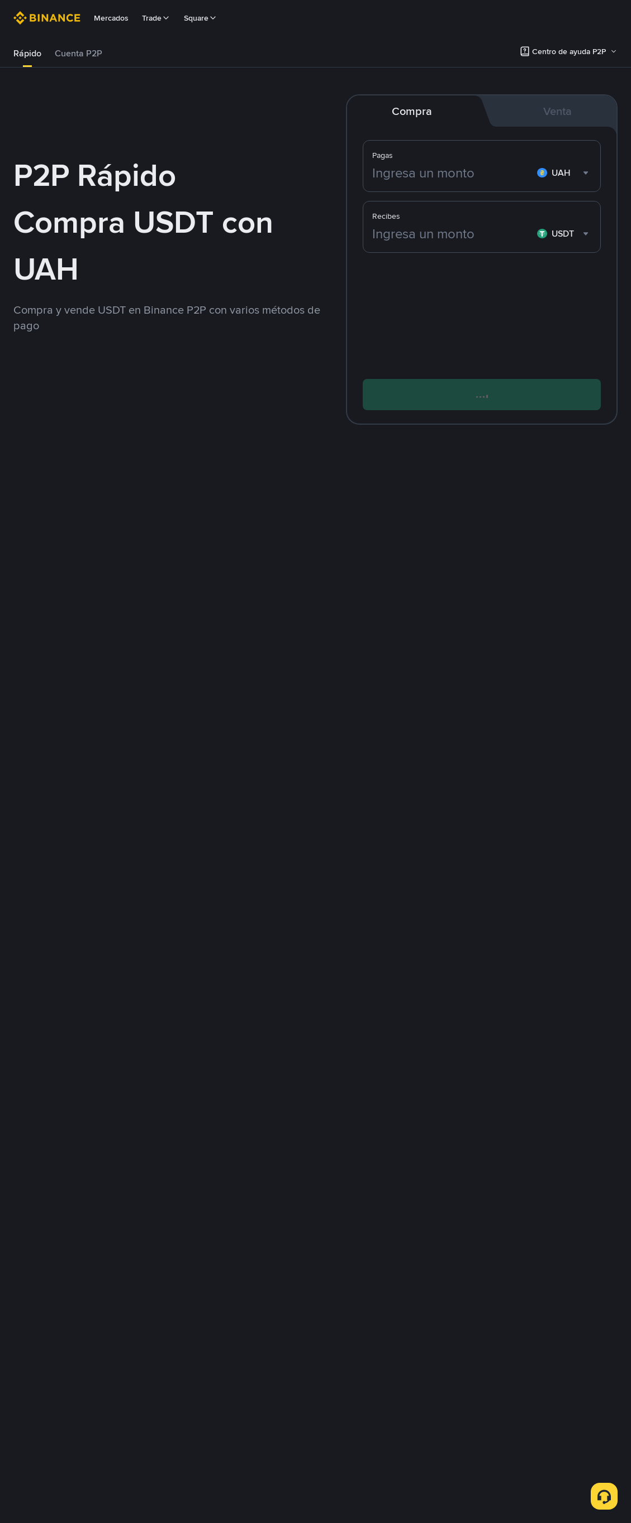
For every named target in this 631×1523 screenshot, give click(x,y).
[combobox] (564, 173)
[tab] (27, 53)
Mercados (111, 18)
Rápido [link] (27, 53)
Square (200, 18)
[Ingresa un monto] (452, 173)
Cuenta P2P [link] (78, 53)
